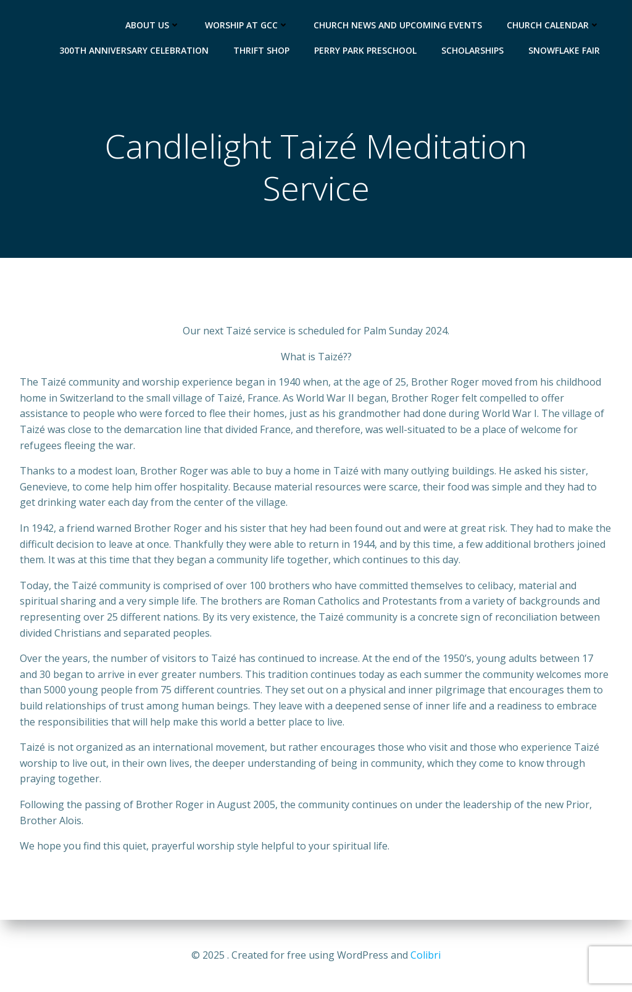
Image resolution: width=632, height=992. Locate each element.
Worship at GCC (247, 25)
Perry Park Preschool (365, 50)
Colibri (425, 955)
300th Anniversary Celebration (134, 50)
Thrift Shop (261, 50)
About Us (152, 25)
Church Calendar (553, 25)
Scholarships (472, 50)
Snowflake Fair (564, 50)
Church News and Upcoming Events (398, 25)
